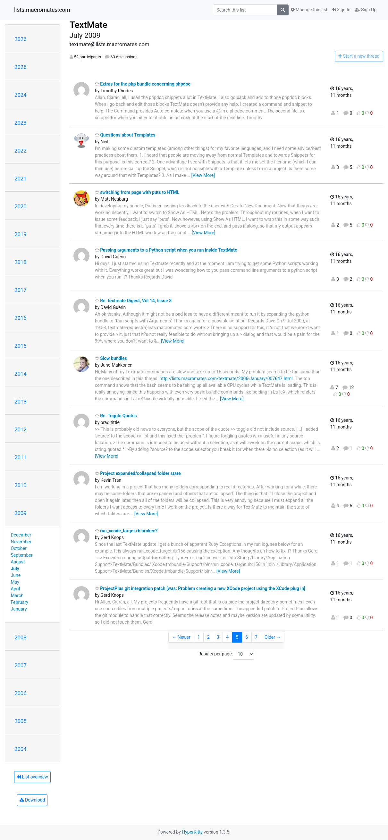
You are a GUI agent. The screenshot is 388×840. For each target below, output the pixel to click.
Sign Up (365, 9)
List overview (32, 776)
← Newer (181, 637)
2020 (20, 206)
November (21, 541)
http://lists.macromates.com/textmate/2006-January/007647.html (226, 378)
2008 (20, 637)
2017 (20, 290)
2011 (20, 457)
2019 (20, 234)
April (15, 588)
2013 (20, 401)
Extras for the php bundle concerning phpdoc (142, 84)
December (21, 534)
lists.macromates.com (42, 10)
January (19, 608)
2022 (20, 150)
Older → (273, 637)
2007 (20, 665)
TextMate (88, 25)
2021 (20, 178)
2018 (20, 262)
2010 (20, 485)
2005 (20, 721)
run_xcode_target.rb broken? (126, 530)
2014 (20, 373)
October (19, 548)
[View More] (203, 175)
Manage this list (309, 9)
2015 (20, 346)
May (15, 582)
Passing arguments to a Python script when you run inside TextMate (166, 250)
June (16, 575)
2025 (20, 67)
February (19, 602)
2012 (20, 429)
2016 (20, 318)
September (22, 555)
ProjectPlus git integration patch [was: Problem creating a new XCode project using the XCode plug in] (200, 588)
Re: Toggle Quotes (116, 415)
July (15, 568)
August (18, 561)
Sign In (341, 9)
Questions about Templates (125, 134)
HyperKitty (192, 832)
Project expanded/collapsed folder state (138, 473)
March (17, 595)
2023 (20, 123)
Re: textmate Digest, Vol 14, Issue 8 (133, 300)
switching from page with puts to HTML (137, 192)
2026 (20, 39)
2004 (20, 749)
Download (32, 800)
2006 (20, 693)
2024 (20, 95)
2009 (20, 513)
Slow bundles (111, 358)
